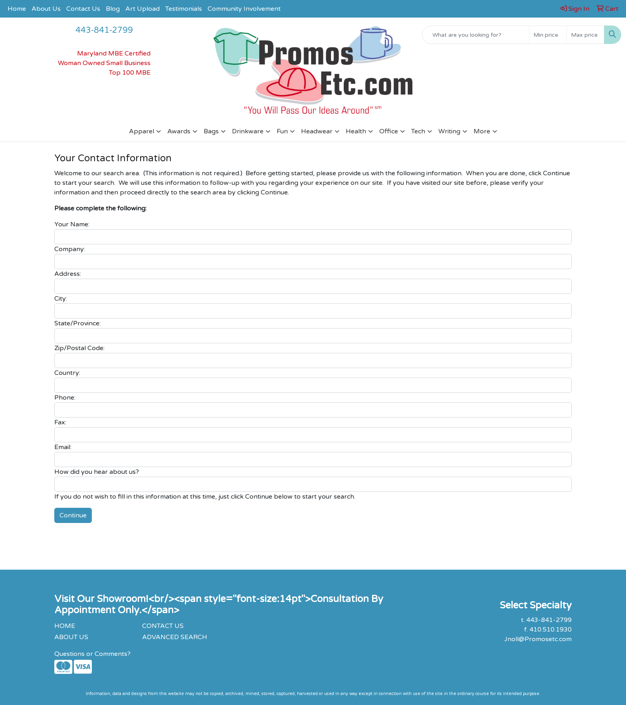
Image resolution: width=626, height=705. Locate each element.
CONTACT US (163, 626)
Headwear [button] (317, 131)
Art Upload (142, 9)
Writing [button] (449, 131)
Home (17, 9)
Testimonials (183, 9)
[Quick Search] (475, 35)
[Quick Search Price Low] (548, 35)
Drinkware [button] (247, 131)
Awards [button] (178, 131)
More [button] (481, 131)
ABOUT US (71, 637)
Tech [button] (418, 131)
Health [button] (356, 131)
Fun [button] (282, 131)
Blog (113, 9)
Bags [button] (211, 131)
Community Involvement (244, 9)
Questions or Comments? (92, 654)
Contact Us (83, 9)
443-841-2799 (104, 30)
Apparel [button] (141, 131)
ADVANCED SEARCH (174, 637)
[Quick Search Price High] (585, 35)
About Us (46, 9)
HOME (64, 626)
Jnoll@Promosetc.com (538, 639)
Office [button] (388, 131)
